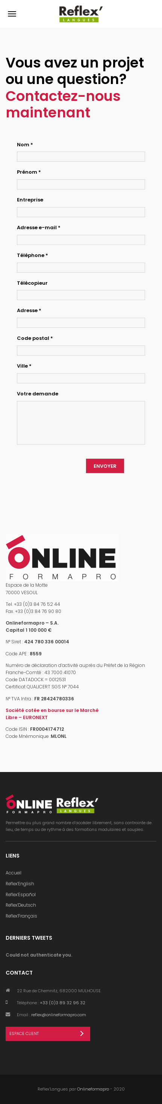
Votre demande (37, 393)
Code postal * (35, 338)
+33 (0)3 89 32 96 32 (62, 1003)
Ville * (24, 366)
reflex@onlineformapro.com (58, 1015)
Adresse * (29, 310)
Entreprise (30, 199)
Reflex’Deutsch (21, 905)
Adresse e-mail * (39, 227)
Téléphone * (32, 255)
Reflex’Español (21, 895)
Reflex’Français (21, 916)
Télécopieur (32, 283)
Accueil (13, 873)
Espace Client (24, 1033)
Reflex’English (20, 884)
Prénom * (29, 172)
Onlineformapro (93, 1089)
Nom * (25, 144)
